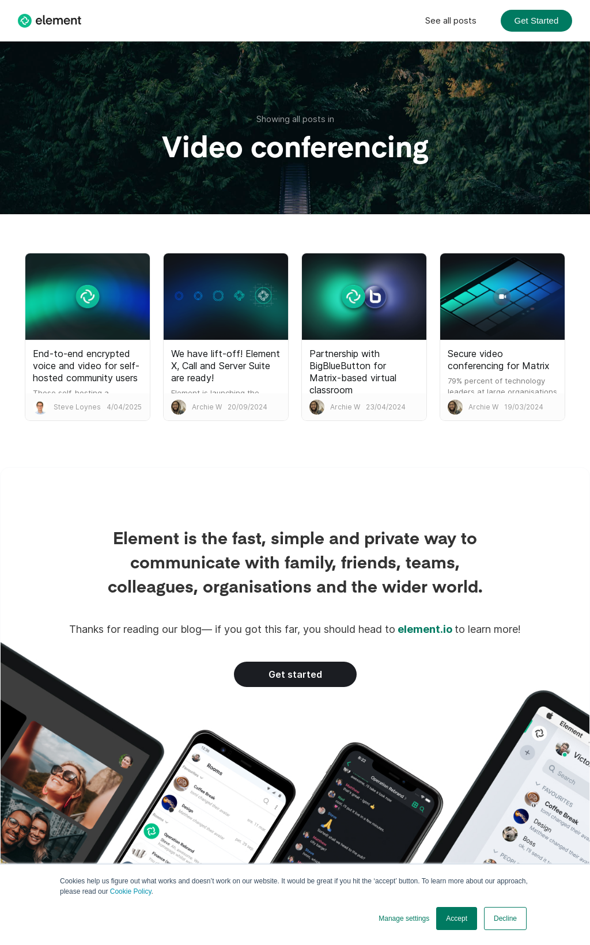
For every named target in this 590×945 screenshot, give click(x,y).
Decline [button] (505, 918)
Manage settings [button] (404, 918)
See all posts (450, 20)
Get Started (537, 20)
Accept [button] (456, 918)
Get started (295, 674)
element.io (425, 629)
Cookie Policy (131, 891)
